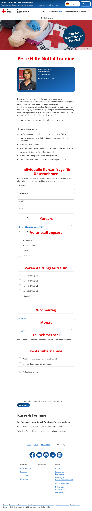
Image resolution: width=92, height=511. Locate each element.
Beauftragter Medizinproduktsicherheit (63, 479)
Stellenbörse (24, 475)
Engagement (53, 11)
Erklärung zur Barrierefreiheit (60, 488)
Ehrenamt (23, 472)
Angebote (44, 11)
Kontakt (58, 468)
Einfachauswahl (23, 218)
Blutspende (24, 479)
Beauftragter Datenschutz (59, 473)
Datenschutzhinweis (62, 483)
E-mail (21, 201)
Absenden (23, 405)
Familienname (24, 193)
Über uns (82, 11)
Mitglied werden (25, 468)
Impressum (59, 493)
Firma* (21, 209)
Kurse (61, 11)
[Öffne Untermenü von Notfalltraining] (46, 17)
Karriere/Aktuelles (71, 11)
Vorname (22, 185)
